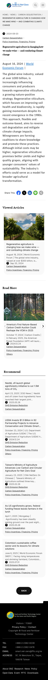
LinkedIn (30, 193)
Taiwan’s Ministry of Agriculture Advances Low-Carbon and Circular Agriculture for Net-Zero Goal (23, 468)
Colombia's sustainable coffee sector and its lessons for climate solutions (22, 546)
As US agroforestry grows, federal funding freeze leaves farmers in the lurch (23, 509)
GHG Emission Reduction (16, 405)
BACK (24, 590)
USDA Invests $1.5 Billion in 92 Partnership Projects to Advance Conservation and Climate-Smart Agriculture (22, 423)
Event (17, 673)
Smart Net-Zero (17, 5)
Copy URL (41, 193)
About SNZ (8, 668)
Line (35, 193)
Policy (34, 668)
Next (42, 326)
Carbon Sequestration (29, 14)
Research (18, 668)
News (13, 14)
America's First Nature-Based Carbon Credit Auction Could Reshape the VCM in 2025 (21, 327)
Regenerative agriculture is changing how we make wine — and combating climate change (24, 21)
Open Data (8, 673)
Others (8, 454)
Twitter (24, 193)
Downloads (32, 673)
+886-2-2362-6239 (25, 643)
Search (35, 5)
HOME (5, 14)
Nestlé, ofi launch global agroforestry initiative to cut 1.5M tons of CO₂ (22, 386)
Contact (32, 627)
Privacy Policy (19, 627)
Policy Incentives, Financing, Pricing (21, 450)
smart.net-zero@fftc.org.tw (28, 651)
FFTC (23, 673)
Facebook (18, 193)
